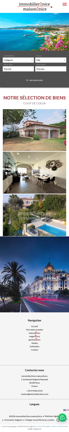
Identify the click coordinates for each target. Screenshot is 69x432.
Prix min (8, 64)
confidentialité (41, 426)
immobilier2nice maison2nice (34, 376)
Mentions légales (52, 416)
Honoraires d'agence (13, 420)
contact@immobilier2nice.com (34, 394)
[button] (62, 417)
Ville (39, 56)
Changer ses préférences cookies (39, 420)
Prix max (41, 64)
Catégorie (9, 56)
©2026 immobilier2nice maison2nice (25, 416)
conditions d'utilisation (58, 426)
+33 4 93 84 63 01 (35, 390)
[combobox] (18, 60)
